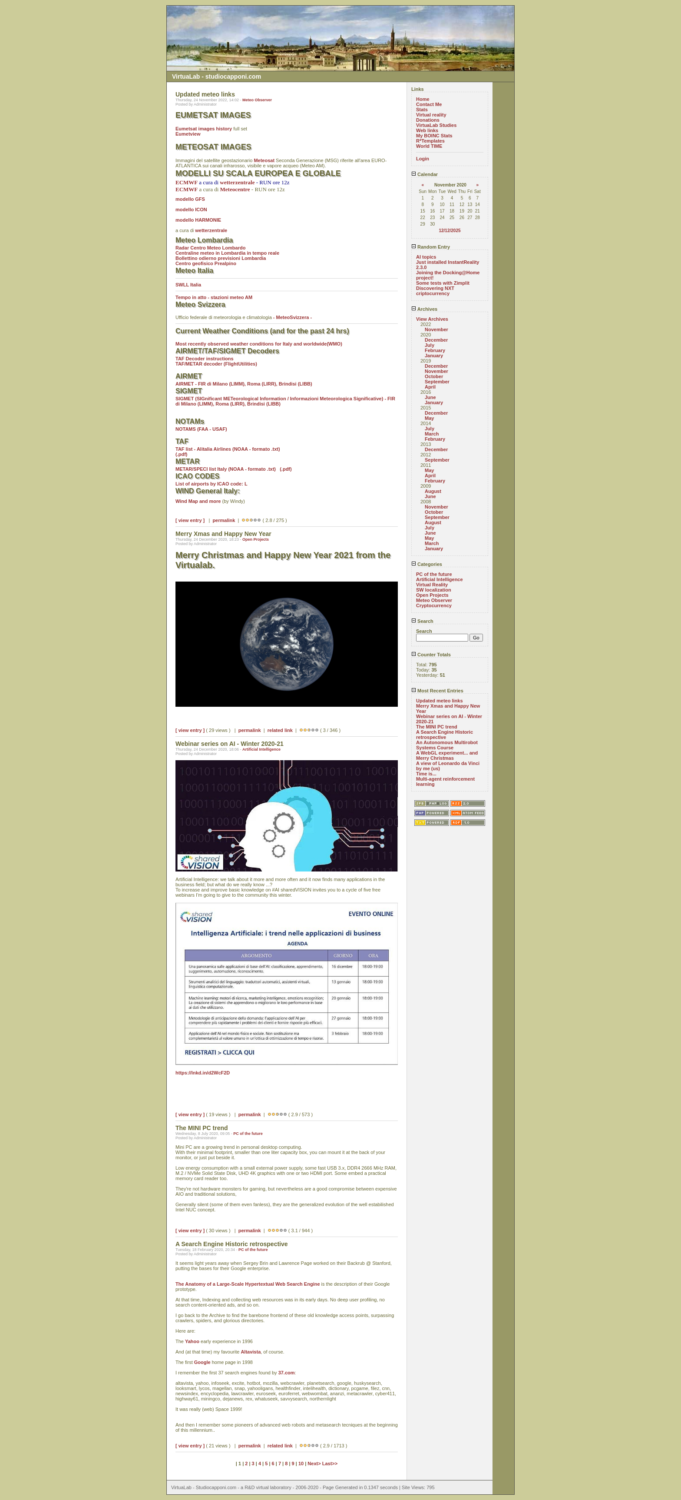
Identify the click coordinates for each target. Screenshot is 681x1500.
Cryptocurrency (434, 605)
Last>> (329, 1463)
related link (280, 730)
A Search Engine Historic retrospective (444, 734)
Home (423, 99)
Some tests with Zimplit (442, 283)
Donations (428, 120)
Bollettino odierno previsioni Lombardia (220, 258)
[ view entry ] (190, 520)
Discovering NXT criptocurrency (435, 291)
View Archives (432, 319)
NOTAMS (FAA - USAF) (201, 429)
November (436, 329)
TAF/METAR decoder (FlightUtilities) (216, 363)
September (437, 381)
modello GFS (190, 199)
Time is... (426, 773)
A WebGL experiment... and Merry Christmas (447, 755)
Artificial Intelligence (261, 749)
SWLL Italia (188, 284)
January (434, 355)
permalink (223, 520)
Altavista (251, 1351)
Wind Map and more (198, 501)
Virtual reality (431, 114)
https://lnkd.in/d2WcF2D (202, 1072)
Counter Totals (431, 654)
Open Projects (255, 539)
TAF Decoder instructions (204, 358)
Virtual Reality (432, 584)
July (429, 345)
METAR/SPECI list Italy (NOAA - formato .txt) (225, 469)
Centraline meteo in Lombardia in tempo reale (227, 253)
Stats (422, 109)
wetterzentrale (211, 230)
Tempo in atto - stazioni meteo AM (213, 297)
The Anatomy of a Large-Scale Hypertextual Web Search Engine (247, 1284)
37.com (286, 1372)
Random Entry (430, 246)
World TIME (429, 146)
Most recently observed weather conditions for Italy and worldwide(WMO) (258, 343)
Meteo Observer (257, 100)
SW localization (433, 589)
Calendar (424, 174)
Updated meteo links (439, 700)
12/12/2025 (449, 230)
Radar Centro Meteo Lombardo (210, 247)
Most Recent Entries (437, 690)
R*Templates (430, 140)
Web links (427, 130)
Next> (314, 1463)
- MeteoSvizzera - (292, 317)
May (429, 418)
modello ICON (191, 209)
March (432, 433)
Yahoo (192, 1341)
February (435, 350)
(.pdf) (181, 454)
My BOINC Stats (434, 135)
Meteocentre (235, 189)
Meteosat (264, 160)
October (434, 376)
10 (301, 1463)
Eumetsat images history (203, 128)
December (436, 340)
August (433, 491)
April (430, 386)
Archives (424, 309)
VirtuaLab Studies (436, 125)
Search (422, 621)
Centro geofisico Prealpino (205, 263)
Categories (426, 564)
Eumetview (187, 133)
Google (202, 1362)
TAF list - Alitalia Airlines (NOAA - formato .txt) (229, 449)
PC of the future (248, 1133)
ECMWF (186, 182)
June (430, 397)
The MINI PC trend (436, 726)
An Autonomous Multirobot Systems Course (447, 745)
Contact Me (429, 104)
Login (422, 158)
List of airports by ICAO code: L (211, 483)
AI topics (426, 256)
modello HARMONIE (198, 220)
